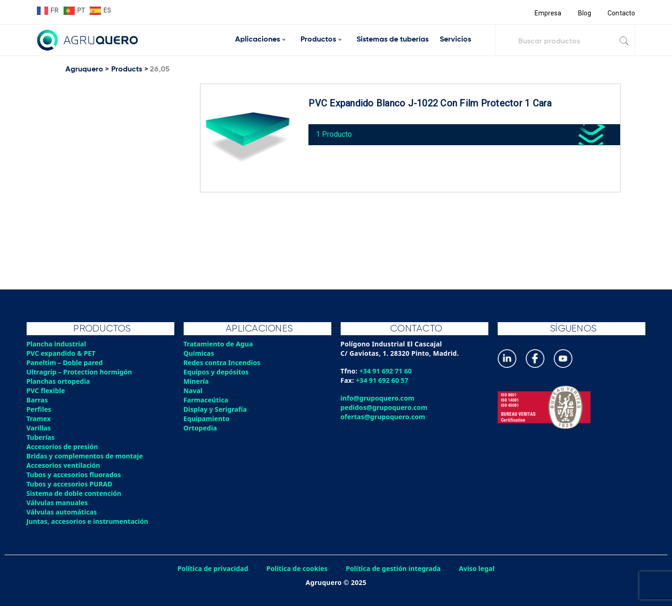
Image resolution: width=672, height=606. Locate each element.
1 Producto (336, 132)
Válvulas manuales (58, 502)
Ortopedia (201, 427)
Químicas (199, 353)
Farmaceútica (206, 399)
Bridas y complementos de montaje (86, 455)
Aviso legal (479, 568)
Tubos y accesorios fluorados (75, 474)
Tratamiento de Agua (219, 343)
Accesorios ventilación (64, 465)
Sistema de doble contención (75, 493)
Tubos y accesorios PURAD (70, 483)
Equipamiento (207, 418)
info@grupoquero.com (378, 398)
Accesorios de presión (63, 446)
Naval (193, 390)
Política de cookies (296, 568)
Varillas (39, 427)
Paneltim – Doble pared (66, 362)
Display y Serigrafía (216, 409)
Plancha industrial (57, 343)
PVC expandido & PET (62, 353)
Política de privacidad (211, 568)
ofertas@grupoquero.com (384, 416)
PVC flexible (46, 390)
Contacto (621, 13)
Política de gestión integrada (394, 568)
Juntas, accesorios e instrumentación (89, 521)
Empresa (547, 13)
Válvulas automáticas (63, 511)
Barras (38, 399)
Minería (196, 381)
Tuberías (41, 437)
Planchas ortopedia (59, 381)
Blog (584, 13)
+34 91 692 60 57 (383, 380)
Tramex (39, 418)
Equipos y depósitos (217, 371)
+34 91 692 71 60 (386, 370)
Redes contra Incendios (223, 362)
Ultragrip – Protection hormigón (81, 371)
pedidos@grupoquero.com (385, 407)
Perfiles (39, 409)
